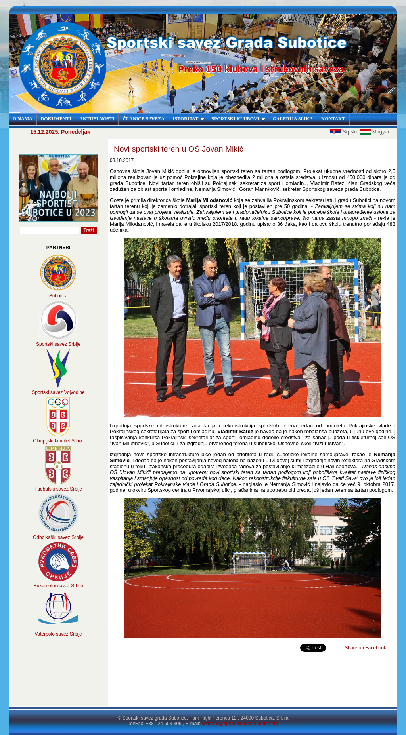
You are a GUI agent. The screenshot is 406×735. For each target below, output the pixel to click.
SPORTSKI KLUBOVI (238, 119)
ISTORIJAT (189, 119)
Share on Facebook (365, 648)
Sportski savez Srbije (58, 344)
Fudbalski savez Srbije (58, 489)
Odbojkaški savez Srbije (58, 537)
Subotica (58, 296)
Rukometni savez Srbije (58, 585)
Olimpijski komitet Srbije (58, 441)
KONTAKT (333, 119)
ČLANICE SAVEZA (143, 119)
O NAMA (23, 119)
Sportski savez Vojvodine (58, 392)
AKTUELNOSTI (96, 119)
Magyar (374, 132)
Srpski (344, 132)
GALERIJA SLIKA (292, 119)
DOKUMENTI (56, 119)
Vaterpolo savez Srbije (58, 634)
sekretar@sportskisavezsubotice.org (239, 723)
